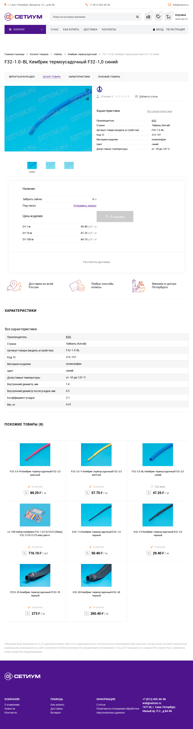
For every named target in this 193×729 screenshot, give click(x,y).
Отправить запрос (85, 205)
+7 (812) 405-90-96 (100, 4)
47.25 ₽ (158, 495)
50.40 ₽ (96, 555)
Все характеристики (159, 111)
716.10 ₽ (35, 555)
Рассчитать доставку (96, 262)
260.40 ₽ (96, 615)
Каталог (17, 29)
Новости (10, 708)
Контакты (109, 29)
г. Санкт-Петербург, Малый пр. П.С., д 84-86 (31, 4)
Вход (160, 29)
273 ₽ (35, 615)
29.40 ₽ (158, 555)
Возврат (56, 712)
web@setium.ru (180, 4)
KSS (154, 120)
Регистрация (175, 29)
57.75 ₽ (96, 495)
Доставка (90, 29)
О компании (12, 704)
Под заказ (157, 486)
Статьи (100, 704)
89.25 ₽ (35, 495)
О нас (55, 29)
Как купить (71, 29)
